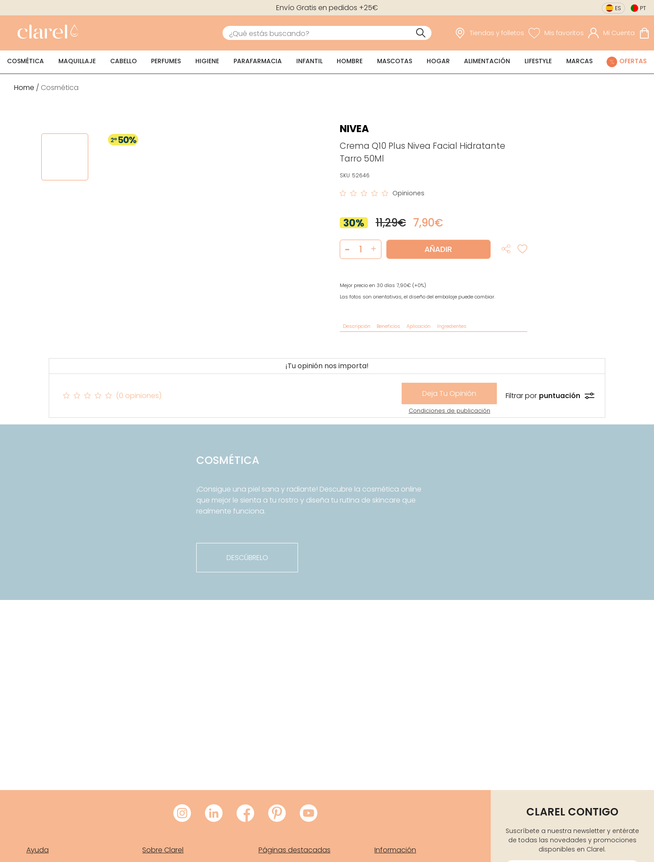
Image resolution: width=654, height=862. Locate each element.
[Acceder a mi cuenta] (611, 33)
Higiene (207, 61)
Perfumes (166, 61)
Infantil (309, 61)
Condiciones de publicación (449, 410)
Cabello (123, 61)
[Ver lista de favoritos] (556, 33)
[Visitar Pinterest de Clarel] (277, 813)
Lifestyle (538, 61)
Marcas (579, 61)
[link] (46, 32)
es (618, 8)
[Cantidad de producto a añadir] (360, 249)
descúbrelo (247, 558)
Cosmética (25, 61)
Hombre (350, 61)
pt (643, 8)
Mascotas (394, 61)
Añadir (438, 249)
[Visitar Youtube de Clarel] (308, 813)
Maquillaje (77, 61)
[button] (373, 249)
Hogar (438, 61)
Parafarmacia (258, 61)
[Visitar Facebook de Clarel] (245, 813)
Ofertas (633, 61)
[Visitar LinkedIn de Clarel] (214, 813)
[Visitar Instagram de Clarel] (182, 813)
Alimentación (487, 61)
